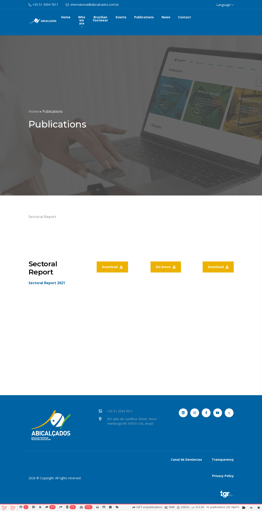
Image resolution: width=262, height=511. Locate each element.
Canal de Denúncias (186, 459)
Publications (144, 17)
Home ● (34, 111)
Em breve (166, 267)
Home (65, 17)
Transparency (223, 459)
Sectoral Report (42, 216)
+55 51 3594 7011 (121, 411)
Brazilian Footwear (100, 18)
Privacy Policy (223, 476)
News (166, 17)
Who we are (81, 21)
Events (121, 17)
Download (112, 267)
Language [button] (225, 5)
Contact (184, 17)
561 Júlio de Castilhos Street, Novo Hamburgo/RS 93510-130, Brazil (132, 421)
